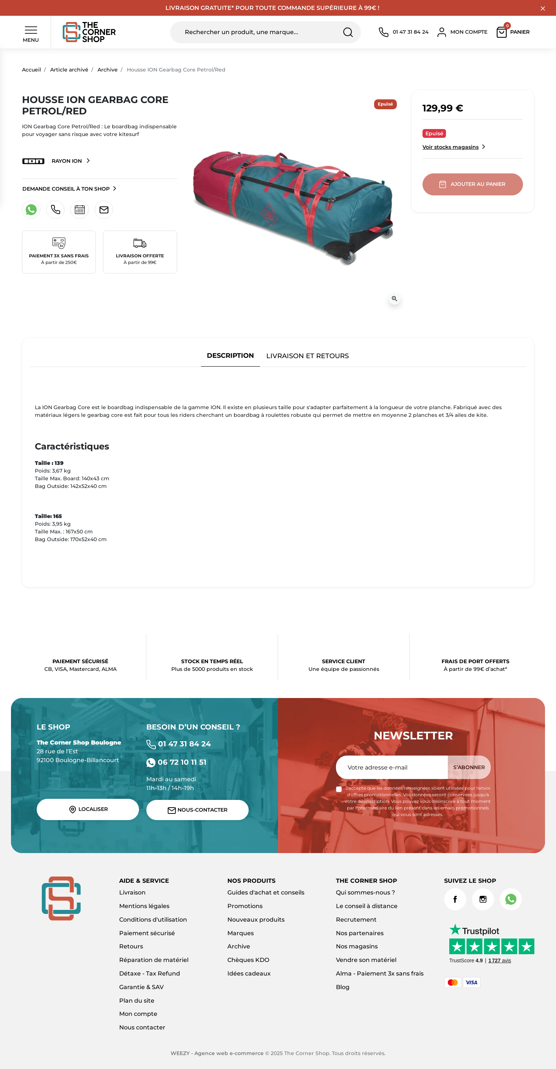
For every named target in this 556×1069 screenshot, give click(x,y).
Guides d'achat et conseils (265, 892)
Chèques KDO (248, 959)
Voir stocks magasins (451, 147)
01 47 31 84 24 (178, 743)
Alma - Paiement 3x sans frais (380, 973)
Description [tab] (230, 355)
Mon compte (138, 1013)
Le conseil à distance (367, 906)
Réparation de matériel (154, 959)
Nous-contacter (197, 810)
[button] (514, 32)
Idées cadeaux (249, 973)
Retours (131, 946)
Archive (108, 69)
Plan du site (136, 1000)
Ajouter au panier (473, 184)
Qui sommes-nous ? (365, 892)
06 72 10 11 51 (176, 762)
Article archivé (69, 69)
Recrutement (356, 919)
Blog (343, 987)
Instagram (483, 899)
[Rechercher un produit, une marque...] (265, 32)
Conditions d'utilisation (153, 919)
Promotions (245, 906)
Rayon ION (52, 161)
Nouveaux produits (256, 919)
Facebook (455, 899)
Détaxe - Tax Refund (149, 973)
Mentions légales (144, 906)
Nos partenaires (360, 933)
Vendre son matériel (366, 959)
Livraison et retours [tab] (307, 356)
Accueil (31, 69)
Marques (240, 933)
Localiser (88, 809)
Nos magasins (357, 946)
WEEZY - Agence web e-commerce (217, 1053)
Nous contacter (142, 1027)
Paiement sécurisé (147, 933)
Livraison (132, 892)
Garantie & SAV (141, 987)
